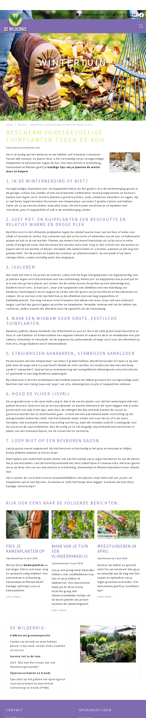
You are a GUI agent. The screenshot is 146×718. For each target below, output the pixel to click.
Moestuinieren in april (116, 548)
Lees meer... (14, 596)
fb (141, 15)
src (141, 26)
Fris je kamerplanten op (25, 548)
